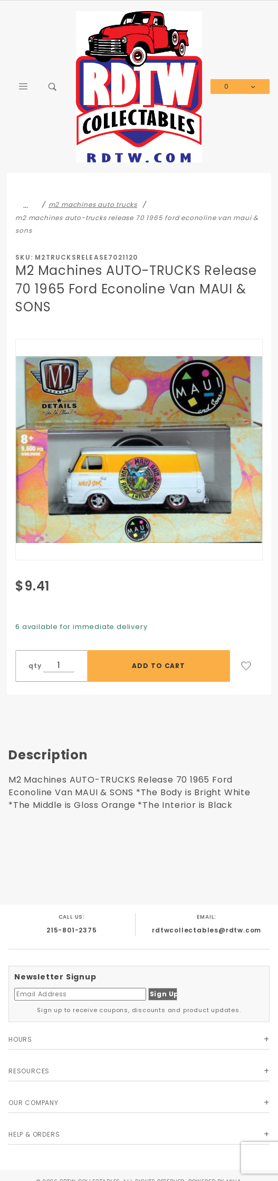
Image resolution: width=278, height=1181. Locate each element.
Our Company (33, 1102)
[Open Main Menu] (23, 86)
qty (34, 665)
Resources (29, 1070)
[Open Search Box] (53, 86)
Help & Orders (34, 1134)
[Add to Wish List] (246, 666)
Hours (20, 1039)
